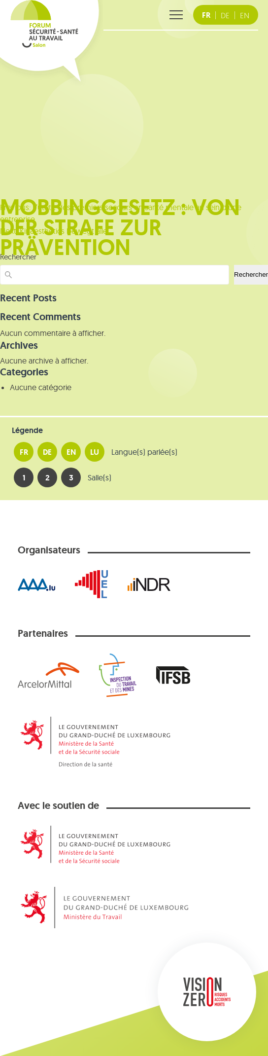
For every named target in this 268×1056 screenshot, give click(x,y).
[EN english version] (244, 15)
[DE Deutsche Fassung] (225, 15)
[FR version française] (206, 15)
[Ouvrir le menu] (176, 15)
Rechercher (251, 274)
